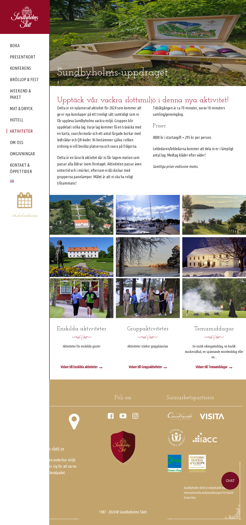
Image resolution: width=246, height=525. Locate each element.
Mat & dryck (21, 108)
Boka (15, 45)
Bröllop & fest (24, 79)
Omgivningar (22, 153)
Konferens (20, 68)
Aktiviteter (21, 131)
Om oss (16, 142)
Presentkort (22, 56)
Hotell (16, 119)
